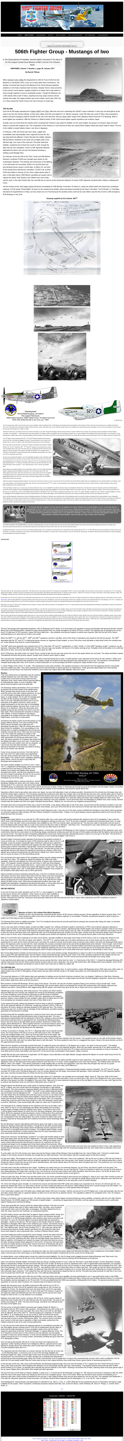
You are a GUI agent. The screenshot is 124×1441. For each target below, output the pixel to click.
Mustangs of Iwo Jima (60, 1438)
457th (89, 1438)
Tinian (47, 111)
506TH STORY (29, 35)
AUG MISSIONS (103, 35)
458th (42, 1440)
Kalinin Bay (4, 599)
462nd (46, 1440)
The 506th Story (53, 1440)
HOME (20, 35)
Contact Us (45, 1438)
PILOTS (50, 35)
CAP (4, 462)
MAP (39, 111)
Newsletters (76, 1440)
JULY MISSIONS (90, 35)
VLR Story (51, 1438)
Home (34, 1438)
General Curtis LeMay (16, 80)
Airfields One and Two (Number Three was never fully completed (40, 489)
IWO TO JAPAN (60, 35)
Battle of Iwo (84, 1438)
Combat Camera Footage (73, 1438)
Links (81, 1440)
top (62, 1389)
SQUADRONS (41, 35)
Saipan (33, 111)
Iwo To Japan (61, 1440)
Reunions (39, 1438)
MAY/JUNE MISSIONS (75, 35)
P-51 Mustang (68, 1440)
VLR (20, 469)
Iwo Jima (6, 137)
